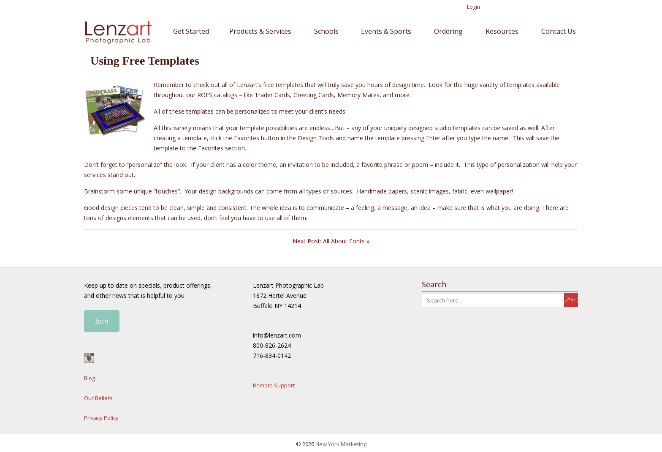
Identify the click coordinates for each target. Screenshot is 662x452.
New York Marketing (340, 444)
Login (473, 7)
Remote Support (274, 385)
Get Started (191, 31)
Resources (502, 31)
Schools (326, 31)
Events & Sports (386, 31)
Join (102, 321)
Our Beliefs (98, 398)
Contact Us (558, 31)
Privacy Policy (101, 418)
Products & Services (260, 31)
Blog (89, 378)
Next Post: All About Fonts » (331, 241)
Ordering (448, 31)
